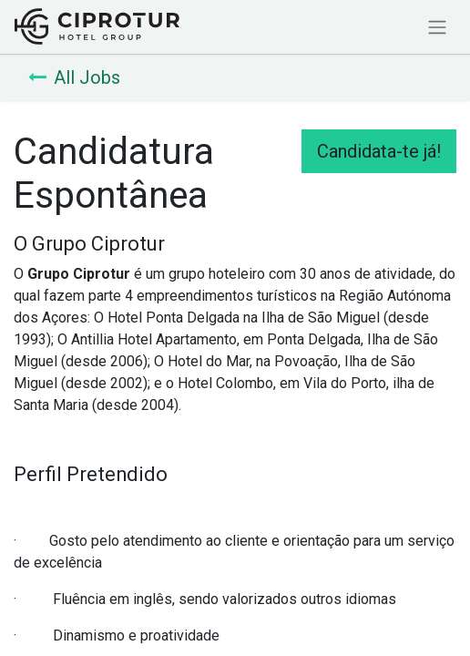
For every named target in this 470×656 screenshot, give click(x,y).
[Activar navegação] (437, 26)
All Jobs (74, 77)
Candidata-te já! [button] (379, 151)
